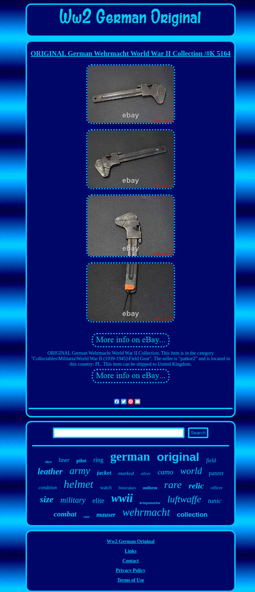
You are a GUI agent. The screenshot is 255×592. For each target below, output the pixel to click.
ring (98, 459)
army (79, 470)
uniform (150, 487)
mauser (105, 514)
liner (64, 460)
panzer (216, 473)
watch (106, 487)
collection (192, 514)
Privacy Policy (130, 570)
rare (173, 484)
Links (130, 551)
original (178, 456)
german (130, 456)
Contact (130, 560)
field (211, 460)
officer (217, 487)
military (73, 500)
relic (196, 485)
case (86, 517)
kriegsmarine (150, 503)
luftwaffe (184, 499)
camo (165, 472)
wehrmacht (146, 512)
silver (146, 473)
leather (50, 471)
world (191, 471)
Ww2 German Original (130, 541)
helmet (78, 484)
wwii (122, 498)
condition (48, 487)
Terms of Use (130, 580)
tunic (214, 500)
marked (126, 473)
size (47, 499)
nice (48, 462)
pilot (81, 460)
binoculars (127, 487)
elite (98, 500)
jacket (104, 473)
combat (65, 514)
